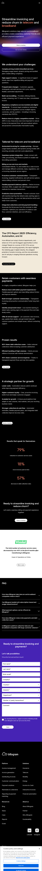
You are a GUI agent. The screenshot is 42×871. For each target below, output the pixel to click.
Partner (25, 811)
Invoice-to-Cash (28, 785)
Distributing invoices (8, 777)
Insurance (26, 768)
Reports (4, 819)
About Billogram (28, 806)
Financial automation (29, 794)
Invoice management (9, 768)
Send (7, 727)
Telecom (25, 772)
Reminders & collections (10, 790)
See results (6, 367)
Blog (3, 806)
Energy (25, 781)
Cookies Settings (21, 866)
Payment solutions (8, 785)
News (4, 811)
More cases (21, 565)
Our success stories (21, 50)
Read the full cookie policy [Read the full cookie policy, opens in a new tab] (23, 863)
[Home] (15, 3)
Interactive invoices (29, 790)
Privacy (4, 846)
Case (3, 815)
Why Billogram (27, 815)
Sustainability (27, 819)
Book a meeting (21, 45)
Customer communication (10, 781)
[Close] (39, 854)
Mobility (25, 777)
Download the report (8, 264)
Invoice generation (8, 772)
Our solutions (6, 219)
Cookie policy (6, 850)
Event (4, 823)
